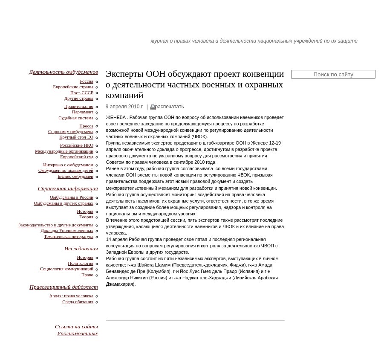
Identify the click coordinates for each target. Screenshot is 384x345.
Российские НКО (76, 145)
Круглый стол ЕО (76, 136)
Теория (86, 216)
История (85, 211)
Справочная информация (68, 188)
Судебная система (75, 117)
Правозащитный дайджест (63, 287)
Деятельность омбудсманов (63, 72)
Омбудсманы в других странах (63, 203)
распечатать (169, 107)
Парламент (82, 111)
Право (87, 274)
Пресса (86, 125)
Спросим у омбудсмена (70, 131)
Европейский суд (76, 156)
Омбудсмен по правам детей (65, 170)
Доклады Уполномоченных (66, 230)
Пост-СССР (81, 92)
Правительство (78, 106)
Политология (80, 263)
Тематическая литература (68, 236)
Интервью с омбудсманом (68, 164)
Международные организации (64, 151)
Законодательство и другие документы (55, 224)
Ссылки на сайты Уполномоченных (76, 329)
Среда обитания (77, 301)
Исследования (81, 248)
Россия (86, 81)
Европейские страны (73, 86)
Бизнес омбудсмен (75, 176)
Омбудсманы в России (71, 197)
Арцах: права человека (71, 295)
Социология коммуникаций (66, 268)
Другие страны (78, 98)
